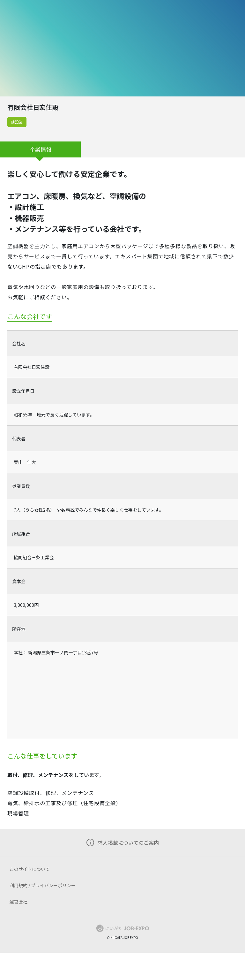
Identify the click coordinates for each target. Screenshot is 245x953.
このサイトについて (30, 869)
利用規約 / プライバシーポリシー (43, 885)
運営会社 (18, 901)
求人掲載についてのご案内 (128, 842)
